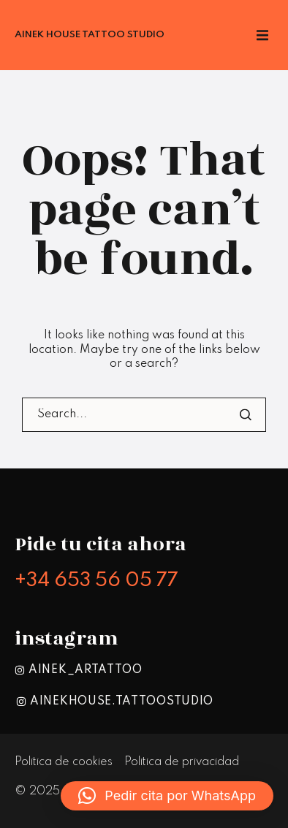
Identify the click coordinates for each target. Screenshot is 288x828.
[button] (167, 795)
